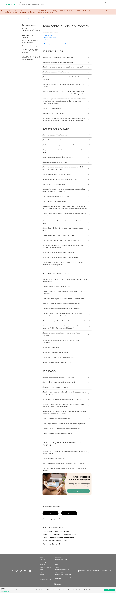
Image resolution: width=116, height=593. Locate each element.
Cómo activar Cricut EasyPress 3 (55, 541)
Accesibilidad (59, 572)
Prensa (41, 569)
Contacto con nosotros (45, 567)
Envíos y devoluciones (61, 562)
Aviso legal (42, 559)
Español (57, 584)
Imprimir (88, 18)
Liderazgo (58, 557)
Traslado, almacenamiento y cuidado (55, 44)
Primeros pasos (48, 35)
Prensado (47, 42)
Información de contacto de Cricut (56, 531)
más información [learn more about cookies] (5, 591)
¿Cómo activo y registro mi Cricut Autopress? (30, 41)
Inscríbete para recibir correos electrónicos (95, 571)
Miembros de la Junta (61, 559)
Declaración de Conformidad (63, 574)
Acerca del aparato (50, 37)
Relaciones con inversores (46, 577)
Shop (56, 564)
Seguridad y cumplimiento (62, 569)
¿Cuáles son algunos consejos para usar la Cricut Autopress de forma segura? (31, 57)
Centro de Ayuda (26, 18)
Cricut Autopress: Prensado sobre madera (58, 538)
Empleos (41, 574)
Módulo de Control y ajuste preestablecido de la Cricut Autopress (30, 51)
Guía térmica (58, 581)
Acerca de (42, 564)
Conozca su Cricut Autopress (30, 46)
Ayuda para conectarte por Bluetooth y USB (59, 534)
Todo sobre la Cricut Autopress (28, 36)
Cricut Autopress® (46, 18)
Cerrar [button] (109, 589)
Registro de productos (45, 579)
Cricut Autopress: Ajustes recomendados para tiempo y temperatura (31, 30)
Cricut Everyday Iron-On (52, 544)
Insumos (46, 39)
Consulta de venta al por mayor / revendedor (64, 577)
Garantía (57, 567)
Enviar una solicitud (67, 519)
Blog (40, 572)
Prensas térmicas (36, 18)
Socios (41, 557)
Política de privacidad (45, 562)
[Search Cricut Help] (63, 4)
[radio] (51, 513)
